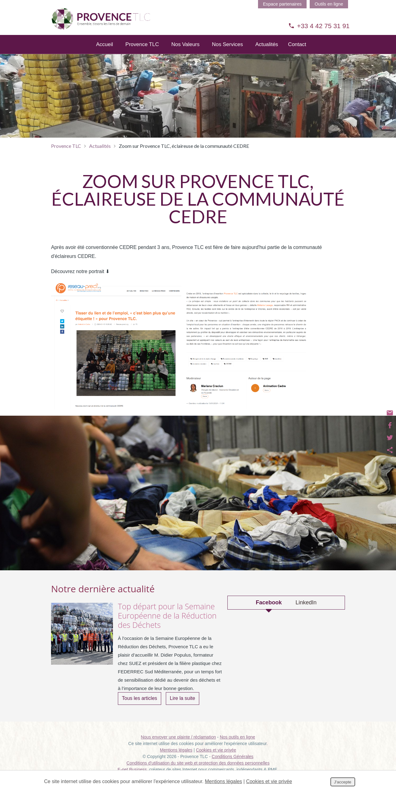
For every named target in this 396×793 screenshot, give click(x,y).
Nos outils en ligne (237, 744)
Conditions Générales (232, 764)
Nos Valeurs (185, 52)
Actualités (266, 52)
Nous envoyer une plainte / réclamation (178, 744)
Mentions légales (176, 757)
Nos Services (227, 52)
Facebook (269, 610)
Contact (297, 52)
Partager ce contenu (390, 450)
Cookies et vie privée (216, 757)
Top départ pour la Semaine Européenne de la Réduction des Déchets (167, 623)
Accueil (104, 52)
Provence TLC (142, 52)
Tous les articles (139, 706)
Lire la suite (182, 706)
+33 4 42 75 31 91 (319, 25)
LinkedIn (305, 610)
